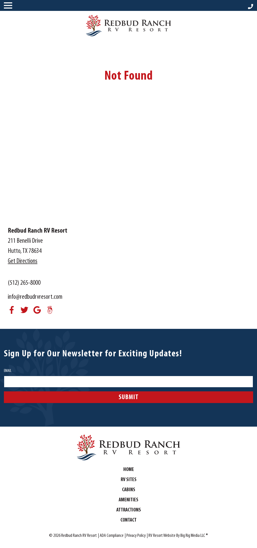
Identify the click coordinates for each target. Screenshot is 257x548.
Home (128, 469)
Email (7, 371)
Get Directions (22, 261)
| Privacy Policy (135, 535)
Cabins (128, 489)
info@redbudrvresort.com (35, 297)
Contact (128, 520)
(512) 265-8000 (24, 283)
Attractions (128, 510)
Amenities (128, 500)
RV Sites (129, 479)
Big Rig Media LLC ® (194, 535)
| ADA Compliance (111, 535)
